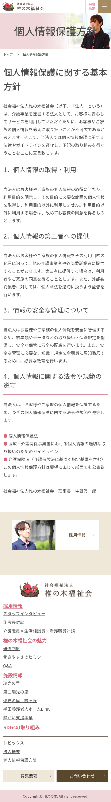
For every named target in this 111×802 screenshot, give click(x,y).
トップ (8, 54)
